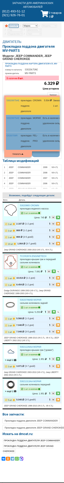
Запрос (53, 95)
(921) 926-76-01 (13, 15)
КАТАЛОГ (14, 26)
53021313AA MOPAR (30, 381)
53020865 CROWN (29, 205)
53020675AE (13, 100)
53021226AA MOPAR (30, 347)
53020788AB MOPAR (30, 300)
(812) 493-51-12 (13, 11)
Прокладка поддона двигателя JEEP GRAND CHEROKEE (33, 427)
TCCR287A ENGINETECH (33, 256)
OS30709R (12, 135)
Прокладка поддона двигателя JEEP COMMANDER (31, 420)
